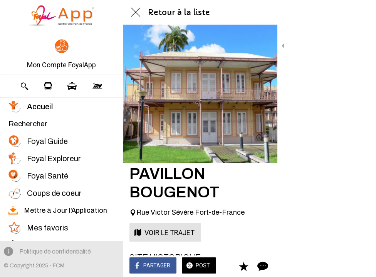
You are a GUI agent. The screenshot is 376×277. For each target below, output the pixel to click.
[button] (61, 54)
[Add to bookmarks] (342, 266)
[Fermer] (135, 12)
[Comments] (360, 266)
